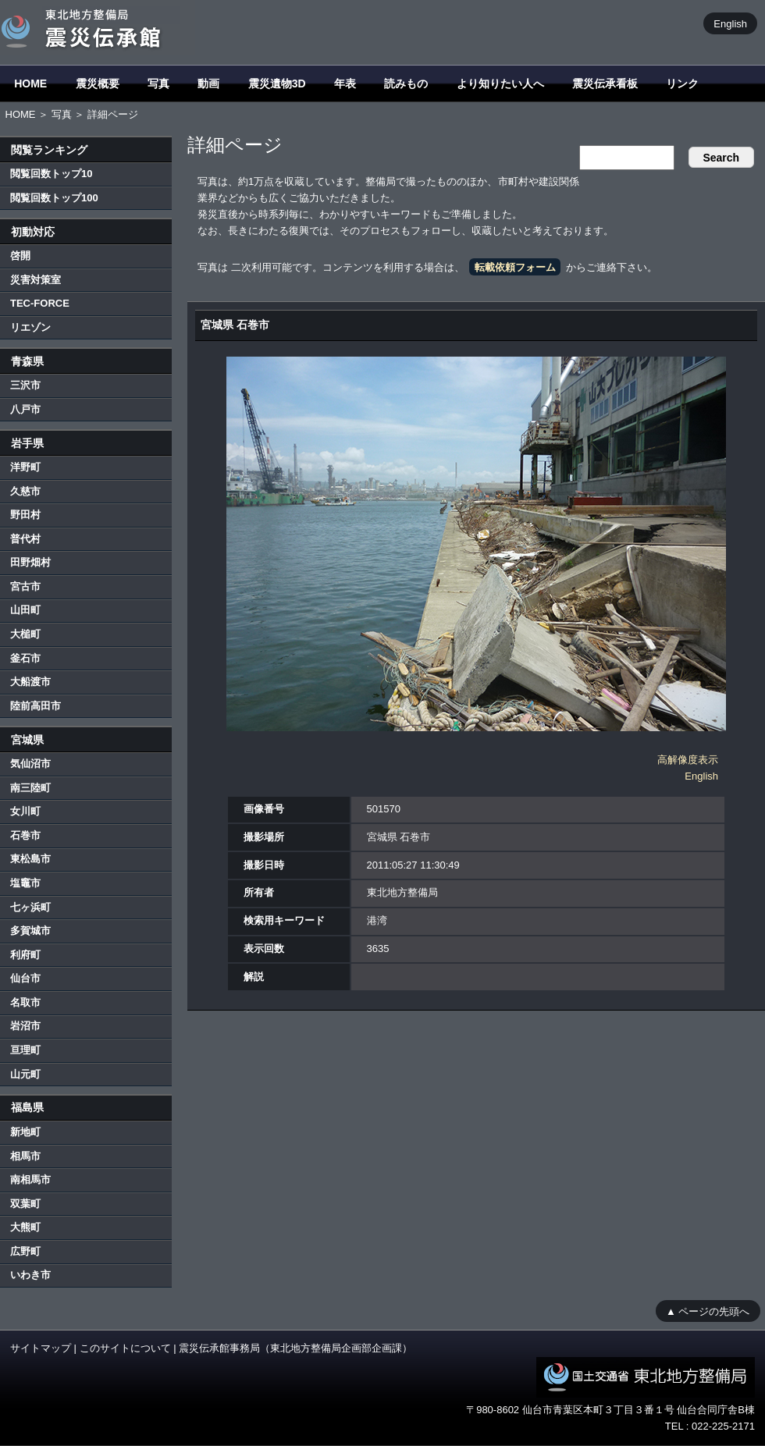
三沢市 (25, 385)
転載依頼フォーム (515, 267)
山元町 (25, 1074)
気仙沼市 (30, 763)
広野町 (25, 1251)
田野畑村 (30, 562)
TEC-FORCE (39, 303)
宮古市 (25, 586)
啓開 (20, 255)
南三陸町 (30, 788)
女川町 (25, 811)
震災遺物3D (277, 83)
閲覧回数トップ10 (51, 173)
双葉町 (25, 1204)
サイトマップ (40, 1348)
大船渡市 (30, 681)
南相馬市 (30, 1179)
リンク (682, 83)
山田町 (25, 610)
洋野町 (25, 467)
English (730, 23)
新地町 (25, 1132)
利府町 (25, 955)
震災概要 (97, 83)
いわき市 (30, 1275)
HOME (30, 83)
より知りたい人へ (500, 83)
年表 (345, 83)
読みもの (406, 83)
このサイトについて (125, 1348)
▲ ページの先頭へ (707, 1310)
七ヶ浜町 (30, 907)
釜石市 (25, 658)
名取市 (25, 1002)
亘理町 (25, 1050)
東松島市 (30, 859)
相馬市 (25, 1156)
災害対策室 (35, 280)
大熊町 (25, 1227)
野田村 (25, 514)
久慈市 (25, 491)
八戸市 (25, 409)
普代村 (25, 539)
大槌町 (25, 634)
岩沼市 (25, 1026)
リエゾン (30, 327)
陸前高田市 (35, 706)
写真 (158, 83)
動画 (208, 83)
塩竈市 (25, 883)
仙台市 (25, 978)
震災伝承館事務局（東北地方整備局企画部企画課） (295, 1348)
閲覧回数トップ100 (54, 198)
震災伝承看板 (605, 83)
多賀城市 (30, 930)
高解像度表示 (687, 760)
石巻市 (25, 835)
